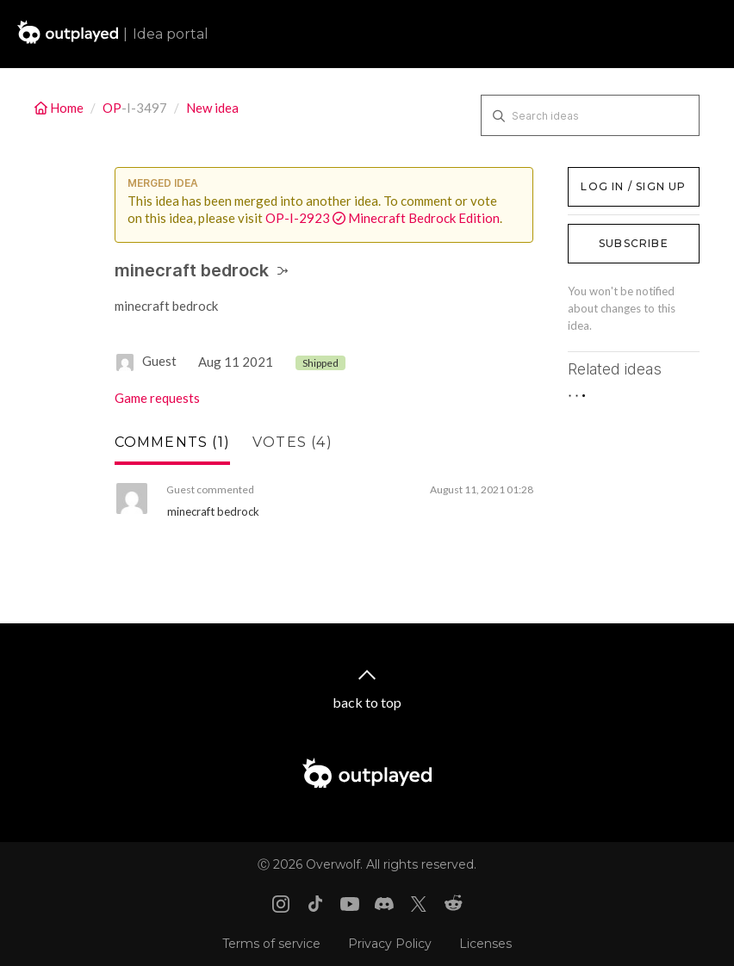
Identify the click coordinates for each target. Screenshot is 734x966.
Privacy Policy (390, 943)
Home (60, 107)
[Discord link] (384, 904)
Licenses (485, 943)
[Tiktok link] (315, 904)
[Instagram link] (281, 904)
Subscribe (634, 243)
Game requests (157, 398)
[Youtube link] (349, 904)
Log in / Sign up (611, 175)
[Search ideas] (590, 115)
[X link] (418, 904)
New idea (212, 107)
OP (112, 107)
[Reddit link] (453, 904)
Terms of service (271, 943)
